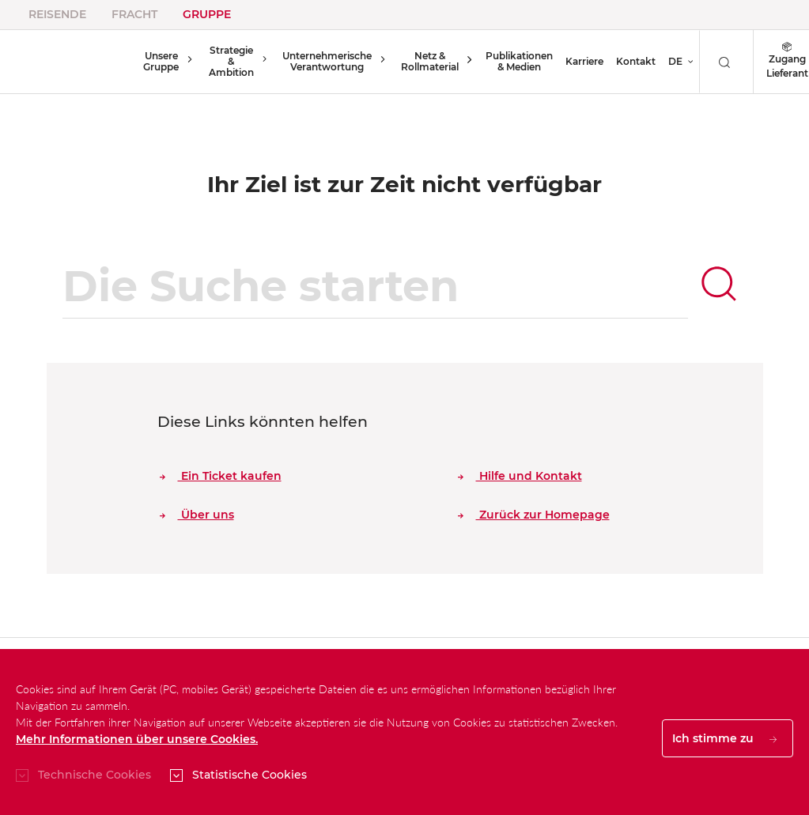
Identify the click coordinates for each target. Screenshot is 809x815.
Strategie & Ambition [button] (227, 61)
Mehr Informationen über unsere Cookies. (137, 739)
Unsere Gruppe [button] (159, 61)
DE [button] (664, 61)
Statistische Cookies (249, 775)
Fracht (134, 14)
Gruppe (207, 14)
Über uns (197, 514)
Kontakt (625, 61)
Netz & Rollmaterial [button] (423, 61)
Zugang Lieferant (775, 61)
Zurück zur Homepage (534, 514)
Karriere (573, 61)
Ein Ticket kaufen (221, 476)
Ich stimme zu (724, 738)
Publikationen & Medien (508, 61)
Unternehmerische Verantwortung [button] (324, 61)
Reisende (57, 14)
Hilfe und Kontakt (520, 476)
